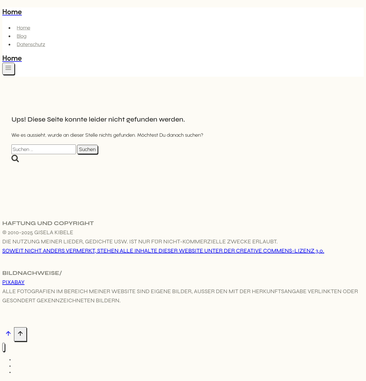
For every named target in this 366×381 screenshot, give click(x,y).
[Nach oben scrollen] (8, 334)
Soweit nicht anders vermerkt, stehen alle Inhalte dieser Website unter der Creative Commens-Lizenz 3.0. (163, 250)
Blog (22, 36)
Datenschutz (31, 44)
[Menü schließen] (3, 347)
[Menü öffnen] (8, 69)
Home (23, 28)
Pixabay (13, 282)
